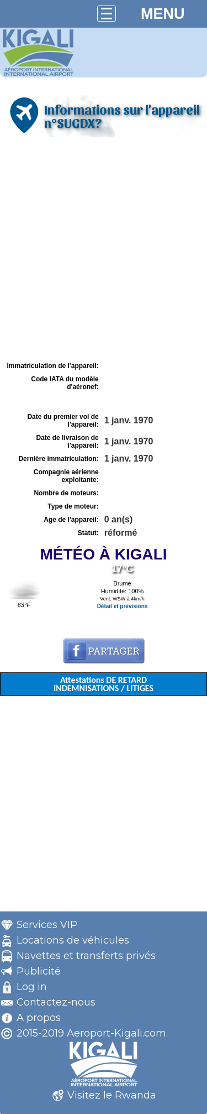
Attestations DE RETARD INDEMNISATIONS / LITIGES (103, 684)
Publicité (39, 971)
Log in (32, 987)
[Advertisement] (103, 249)
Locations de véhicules (73, 940)
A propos (39, 1018)
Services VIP (47, 925)
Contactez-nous (56, 1002)
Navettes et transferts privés (86, 956)
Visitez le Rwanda (111, 1095)
